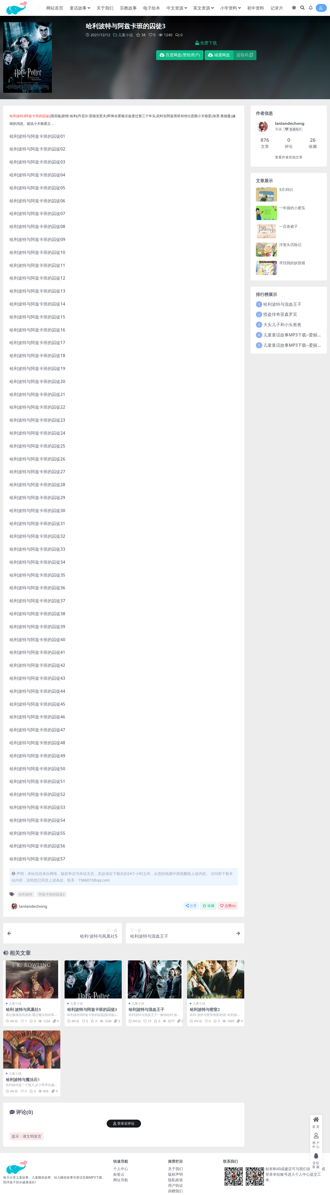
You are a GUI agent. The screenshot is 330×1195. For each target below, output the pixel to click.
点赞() (228, 906)
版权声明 (175, 1174)
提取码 (245, 55)
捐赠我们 (175, 1190)
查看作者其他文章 (288, 157)
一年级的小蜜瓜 (292, 207)
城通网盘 (219, 55)
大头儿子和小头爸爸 (282, 324)
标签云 (118, 1174)
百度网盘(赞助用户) (180, 55)
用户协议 (175, 1185)
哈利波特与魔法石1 (23, 1079)
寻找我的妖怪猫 (292, 262)
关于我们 (175, 1168)
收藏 (208, 906)
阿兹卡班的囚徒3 (52, 894)
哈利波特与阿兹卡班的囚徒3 (92, 1009)
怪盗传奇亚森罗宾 (280, 314)
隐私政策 (175, 1179)
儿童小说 (125, 34)
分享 (191, 906)
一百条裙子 (288, 226)
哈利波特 (26, 894)
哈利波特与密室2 (205, 1009)
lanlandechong (28, 906)
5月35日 (286, 189)
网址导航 (120, 1179)
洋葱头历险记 (290, 244)
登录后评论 (123, 1123)
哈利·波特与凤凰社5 (23, 1009)
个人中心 (120, 1168)
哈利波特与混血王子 (146, 1009)
